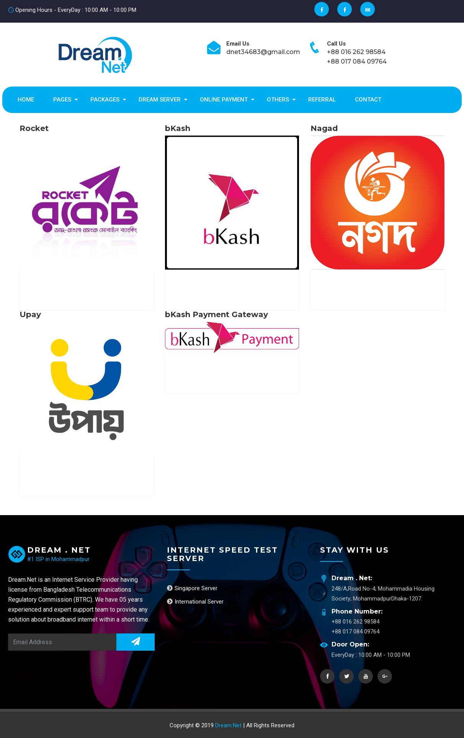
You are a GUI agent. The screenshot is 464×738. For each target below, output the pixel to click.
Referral (322, 99)
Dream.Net (229, 725)
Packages (104, 99)
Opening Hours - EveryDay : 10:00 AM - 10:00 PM (72, 10)
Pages (62, 99)
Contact (368, 99)
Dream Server (160, 99)
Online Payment (224, 99)
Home (26, 99)
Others (278, 99)
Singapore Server (192, 588)
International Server (195, 601)
